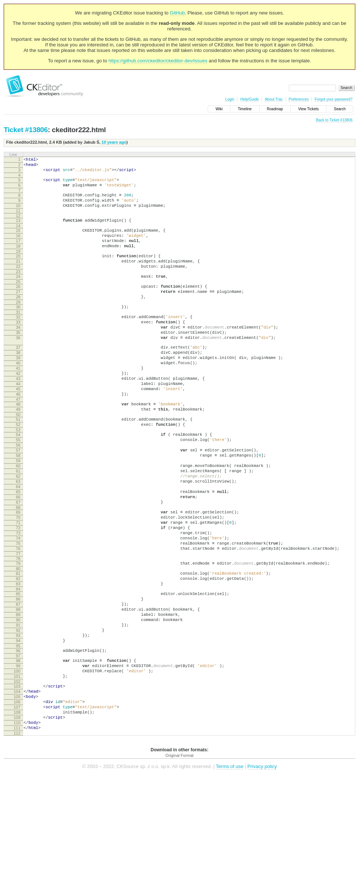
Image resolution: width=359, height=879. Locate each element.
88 (18, 687)
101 (17, 766)
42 (18, 409)
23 (18, 289)
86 (18, 675)
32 (18, 340)
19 (18, 266)
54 (18, 480)
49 (18, 452)
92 (18, 712)
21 (18, 277)
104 (17, 784)
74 (18, 605)
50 (18, 458)
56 (18, 493)
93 (18, 719)
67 (18, 562)
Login (229, 99)
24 (18, 294)
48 (18, 445)
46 (18, 434)
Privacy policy (262, 867)
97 (18, 743)
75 (18, 611)
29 (18, 324)
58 (18, 505)
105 (17, 790)
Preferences (299, 99)
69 (18, 573)
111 (17, 828)
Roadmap (275, 109)
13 (18, 229)
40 (18, 396)
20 (18, 270)
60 (18, 518)
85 (18, 668)
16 (18, 247)
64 (18, 543)
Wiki (219, 109)
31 (18, 335)
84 (18, 663)
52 (18, 469)
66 (18, 556)
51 (18, 463)
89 (18, 694)
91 (18, 706)
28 (18, 318)
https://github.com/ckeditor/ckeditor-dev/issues (158, 60)
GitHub (177, 13)
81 (18, 645)
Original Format (179, 857)
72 (18, 592)
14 (18, 235)
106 (17, 796)
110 (17, 822)
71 (18, 586)
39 (18, 390)
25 (18, 300)
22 (18, 283)
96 (18, 736)
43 (18, 415)
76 (18, 617)
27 (18, 312)
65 (18, 550)
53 (18, 475)
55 (18, 486)
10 (18, 213)
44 (18, 421)
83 (18, 657)
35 (18, 359)
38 (18, 384)
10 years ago (114, 142)
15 (18, 240)
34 (18, 353)
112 (17, 834)
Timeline (244, 109)
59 (18, 512)
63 (18, 537)
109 (17, 815)
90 (18, 700)
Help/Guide (249, 99)
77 (18, 624)
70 (18, 580)
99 (18, 754)
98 (18, 747)
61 (18, 524)
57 (18, 499)
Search (340, 109)
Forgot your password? (333, 99)
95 (18, 731)
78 (18, 629)
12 (18, 224)
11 (18, 220)
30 (18, 329)
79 (18, 633)
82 (18, 651)
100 (17, 760)
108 (17, 809)
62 (18, 531)
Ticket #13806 (26, 130)
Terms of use (229, 867)
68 (18, 568)
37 (18, 377)
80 (18, 640)
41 (18, 403)
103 (17, 777)
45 (18, 428)
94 (18, 725)
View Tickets (308, 109)
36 (18, 365)
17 (18, 253)
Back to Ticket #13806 (334, 120)
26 (18, 305)
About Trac (274, 99)
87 (18, 681)
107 (17, 803)
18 (18, 259)
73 (18, 599)
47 (18, 440)
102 (17, 773)
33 (18, 346)
